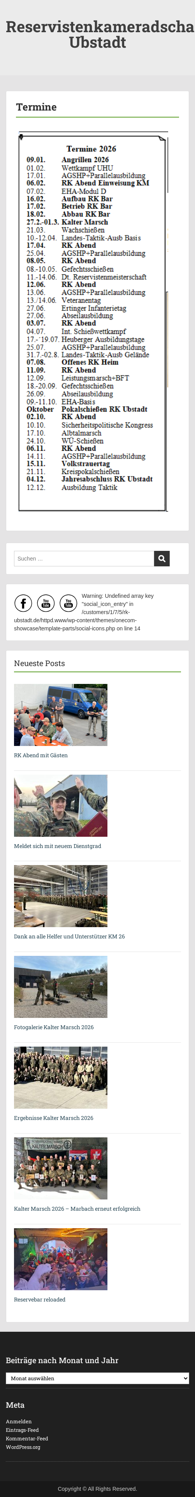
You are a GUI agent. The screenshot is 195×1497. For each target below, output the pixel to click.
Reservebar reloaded (39, 1299)
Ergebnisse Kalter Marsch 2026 (53, 1117)
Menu (14, 13)
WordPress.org (23, 1446)
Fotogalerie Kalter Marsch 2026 (54, 1027)
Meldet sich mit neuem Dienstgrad (57, 846)
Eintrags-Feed (22, 1429)
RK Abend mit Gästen (41, 755)
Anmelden (19, 1421)
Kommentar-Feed (27, 1438)
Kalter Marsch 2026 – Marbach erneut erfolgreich (77, 1208)
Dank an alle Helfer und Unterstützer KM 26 (69, 936)
